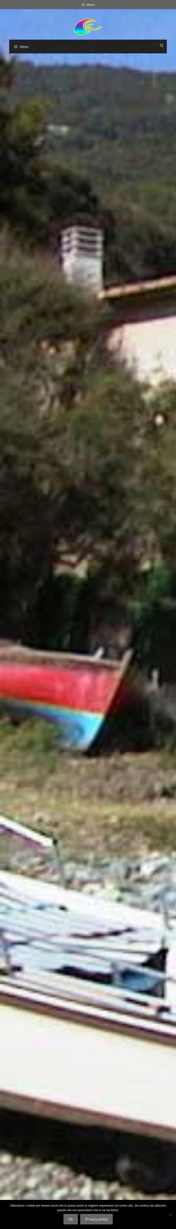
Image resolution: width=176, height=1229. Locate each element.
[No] (170, 1214)
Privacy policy (96, 1219)
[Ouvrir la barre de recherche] (162, 45)
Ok (70, 1219)
